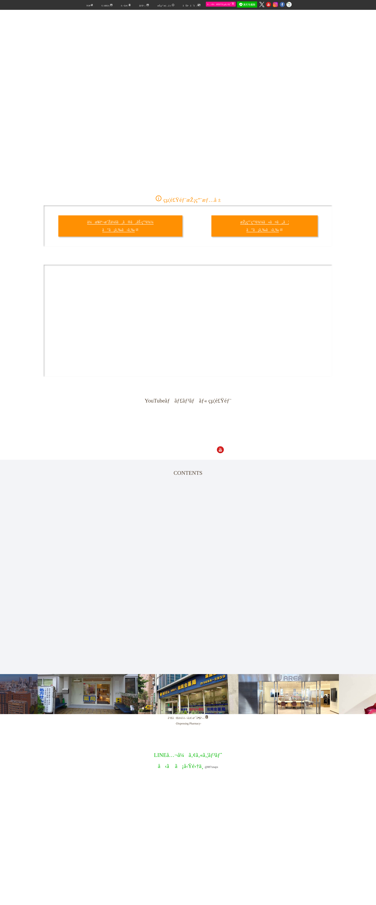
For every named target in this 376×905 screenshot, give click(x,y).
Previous (54, 700)
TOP (89, 5)
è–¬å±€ (126, 5)
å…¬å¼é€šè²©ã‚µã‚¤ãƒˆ (220, 4)
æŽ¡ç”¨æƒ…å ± (165, 5)
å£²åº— (144, 5)
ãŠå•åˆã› (191, 5)
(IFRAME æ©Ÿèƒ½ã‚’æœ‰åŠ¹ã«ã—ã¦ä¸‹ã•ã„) (142, 321)
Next (314, 700)
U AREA (107, 5)
